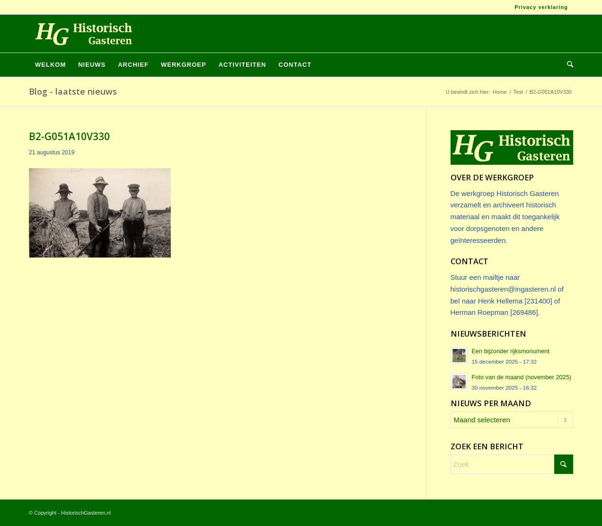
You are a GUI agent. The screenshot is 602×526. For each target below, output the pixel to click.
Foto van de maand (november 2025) (522, 377)
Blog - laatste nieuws (73, 91)
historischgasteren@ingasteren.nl (503, 289)
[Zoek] (567, 65)
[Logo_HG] (81, 34)
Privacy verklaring (541, 7)
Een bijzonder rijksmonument (510, 351)
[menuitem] (539, 7)
